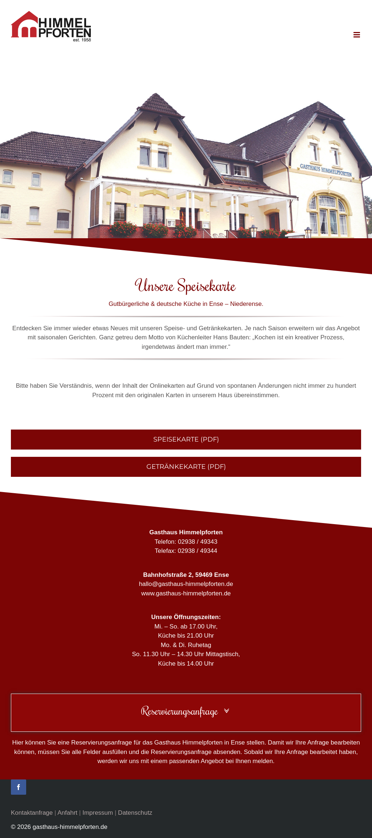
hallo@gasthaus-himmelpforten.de (186, 583)
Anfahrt (67, 812)
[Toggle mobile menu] (357, 35)
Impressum (97, 812)
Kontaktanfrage (32, 812)
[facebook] (18, 787)
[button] (186, 711)
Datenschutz (135, 812)
